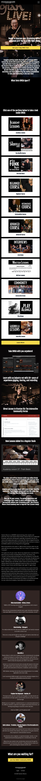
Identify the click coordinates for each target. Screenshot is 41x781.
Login (17, 770)
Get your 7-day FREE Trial (20, 48)
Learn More (20, 342)
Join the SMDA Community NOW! (20, 760)
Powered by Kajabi (20, 778)
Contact (23, 770)
